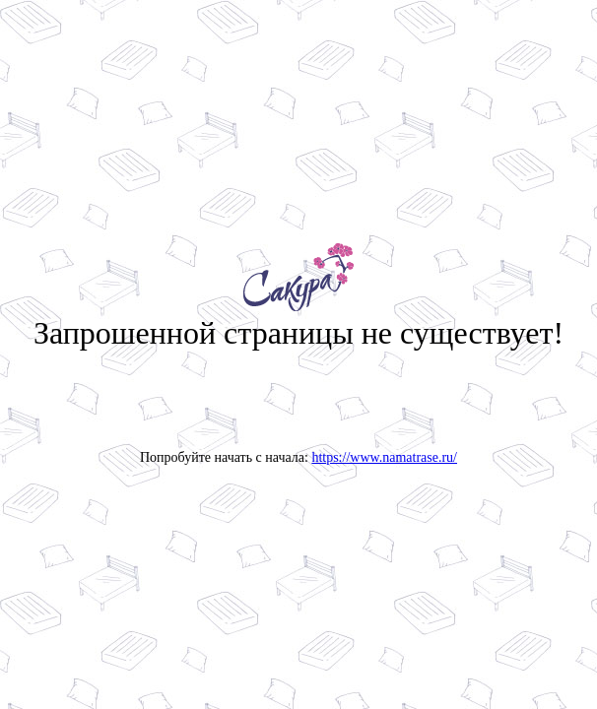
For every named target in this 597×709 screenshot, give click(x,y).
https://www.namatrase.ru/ (384, 457)
